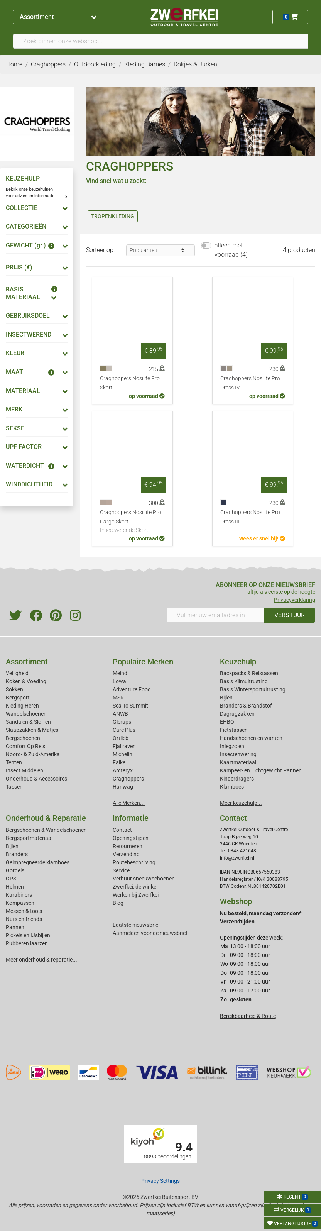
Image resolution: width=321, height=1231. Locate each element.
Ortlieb (120, 738)
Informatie (131, 818)
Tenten (14, 762)
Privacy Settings (160, 1181)
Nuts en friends (24, 919)
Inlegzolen (232, 746)
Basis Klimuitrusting (244, 681)
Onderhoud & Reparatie (46, 818)
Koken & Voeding (26, 681)
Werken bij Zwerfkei (136, 895)
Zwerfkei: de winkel (135, 887)
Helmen (15, 887)
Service (121, 870)
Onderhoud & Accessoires (36, 779)
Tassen (14, 787)
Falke (119, 762)
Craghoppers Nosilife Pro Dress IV (250, 383)
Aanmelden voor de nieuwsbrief (150, 933)
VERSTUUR (289, 615)
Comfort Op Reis (25, 746)
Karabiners (19, 895)
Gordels (15, 870)
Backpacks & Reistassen (249, 673)
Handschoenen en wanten (251, 738)
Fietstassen (234, 730)
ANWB (120, 714)
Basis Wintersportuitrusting (253, 689)
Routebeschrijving (134, 862)
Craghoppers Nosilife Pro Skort (130, 383)
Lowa (119, 681)
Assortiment (58, 17)
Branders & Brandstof (246, 706)
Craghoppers (128, 779)
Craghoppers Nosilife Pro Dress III (250, 517)
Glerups (122, 722)
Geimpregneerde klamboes (37, 862)
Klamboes (232, 787)
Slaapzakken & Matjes (32, 730)
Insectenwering (238, 754)
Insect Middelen (24, 770)
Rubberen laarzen (27, 943)
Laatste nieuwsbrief (136, 925)
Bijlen (226, 697)
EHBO (227, 722)
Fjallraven (124, 746)
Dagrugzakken (237, 714)
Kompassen (20, 903)
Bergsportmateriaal (29, 838)
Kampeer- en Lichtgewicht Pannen (261, 770)
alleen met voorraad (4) (231, 250)
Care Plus (124, 730)
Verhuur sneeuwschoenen (144, 878)
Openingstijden (131, 838)
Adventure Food (132, 689)
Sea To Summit (130, 706)
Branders (17, 854)
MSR (118, 697)
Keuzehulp (238, 661)
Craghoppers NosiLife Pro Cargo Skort (132, 522)
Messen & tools (24, 911)
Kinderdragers (237, 779)
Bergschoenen (23, 738)
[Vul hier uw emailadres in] (215, 615)
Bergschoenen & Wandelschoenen (46, 830)
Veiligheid (17, 673)
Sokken (14, 689)
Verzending (126, 854)
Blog (118, 903)
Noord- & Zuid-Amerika (33, 754)
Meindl (120, 673)
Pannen (15, 927)
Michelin (122, 754)
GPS (11, 878)
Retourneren (127, 846)
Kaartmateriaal (238, 762)
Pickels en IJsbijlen (28, 935)
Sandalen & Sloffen (28, 722)
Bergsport (18, 697)
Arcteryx (123, 770)
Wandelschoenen (26, 714)
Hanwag (123, 787)
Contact (122, 830)
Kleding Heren (22, 706)
